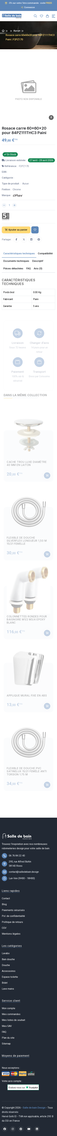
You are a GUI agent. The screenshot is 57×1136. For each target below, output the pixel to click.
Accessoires (8, 971)
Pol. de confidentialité (13, 916)
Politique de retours (12, 922)
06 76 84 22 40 (17, 855)
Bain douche (8, 959)
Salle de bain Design (34, 1107)
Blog (4, 904)
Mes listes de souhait (13, 1020)
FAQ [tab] (28, 268)
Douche (6, 965)
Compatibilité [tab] (45, 253)
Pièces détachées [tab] (13, 268)
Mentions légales (11, 933)
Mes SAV (7, 1026)
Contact (6, 898)
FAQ (4, 1031)
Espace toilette (10, 976)
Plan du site (8, 1037)
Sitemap (6, 1043)
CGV (4, 927)
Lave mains (8, 988)
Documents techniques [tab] (16, 261)
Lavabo (6, 953)
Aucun (16, 30)
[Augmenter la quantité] (14, 205)
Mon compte (8, 1008)
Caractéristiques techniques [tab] (19, 253)
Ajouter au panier (16, 229)
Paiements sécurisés (13, 910)
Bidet (4, 982)
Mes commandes (11, 1014)
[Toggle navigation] (53, 16)
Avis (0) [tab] (38, 268)
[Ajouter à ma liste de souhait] (35, 229)
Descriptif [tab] (37, 261)
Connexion (28, 7)
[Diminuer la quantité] (4, 205)
